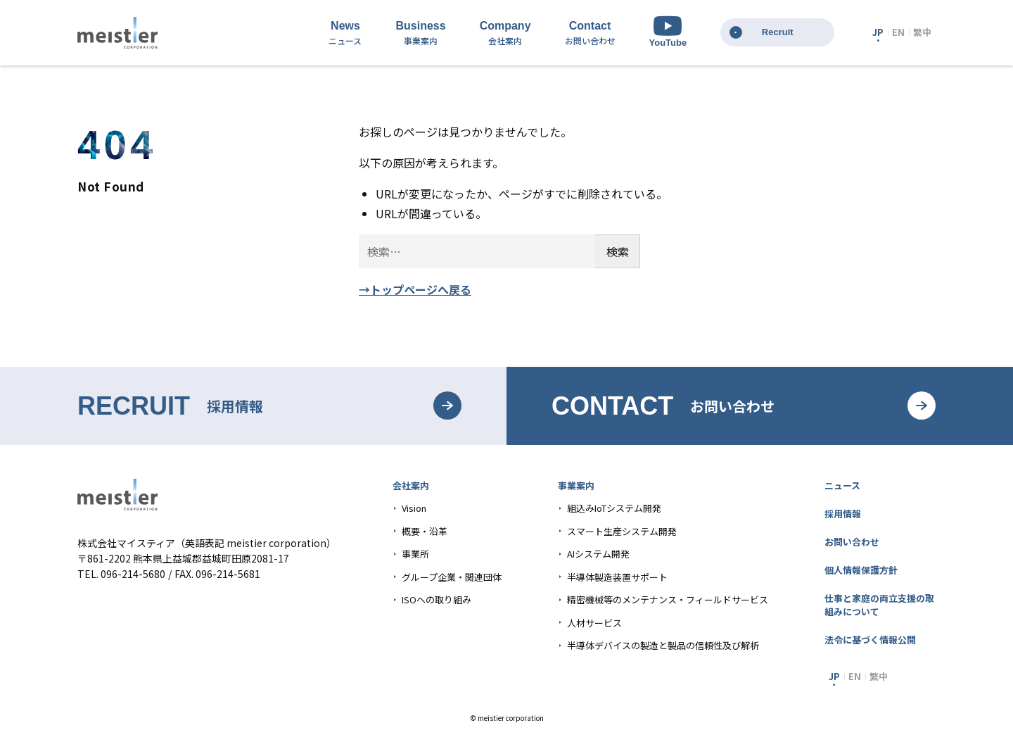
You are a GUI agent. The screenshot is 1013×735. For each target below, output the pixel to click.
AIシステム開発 (598, 553)
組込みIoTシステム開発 (614, 508)
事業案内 (576, 485)
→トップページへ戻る (415, 289)
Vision (414, 508)
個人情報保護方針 (861, 570)
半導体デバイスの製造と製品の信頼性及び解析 (663, 645)
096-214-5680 (133, 574)
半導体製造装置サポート (617, 577)
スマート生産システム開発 (622, 531)
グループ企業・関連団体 (452, 577)
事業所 (415, 553)
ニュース (842, 485)
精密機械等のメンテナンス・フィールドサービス (667, 599)
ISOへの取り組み (436, 599)
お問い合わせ (851, 541)
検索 (617, 251)
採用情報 (842, 513)
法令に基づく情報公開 (870, 639)
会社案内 (411, 485)
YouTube (668, 42)
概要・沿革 (424, 531)
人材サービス (594, 622)
